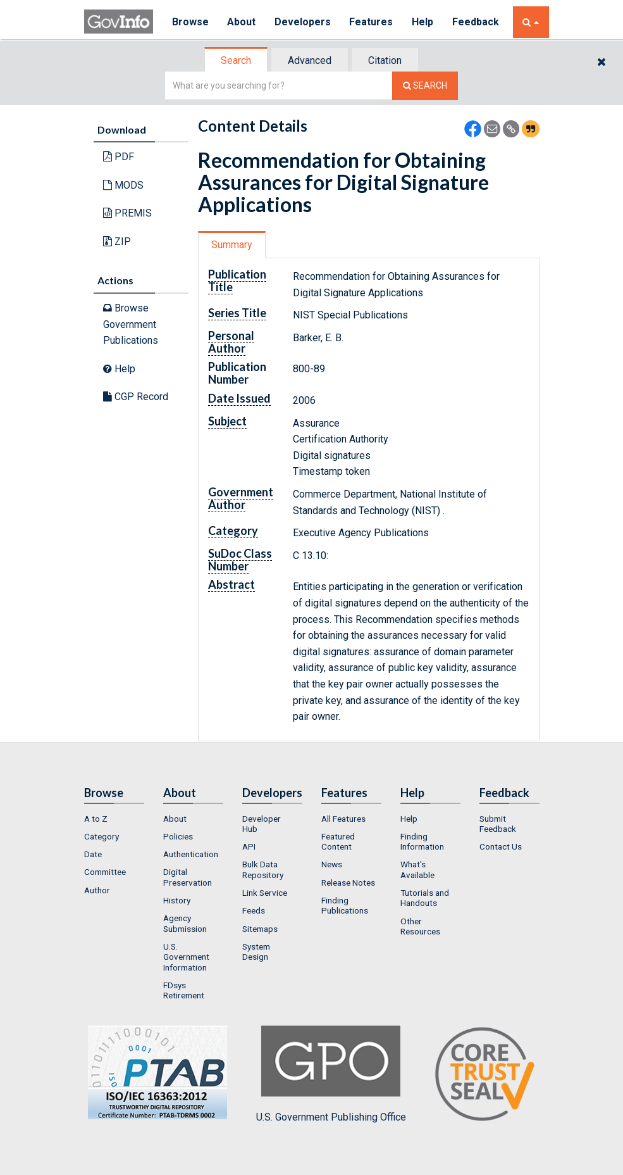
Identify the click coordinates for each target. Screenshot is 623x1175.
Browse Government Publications (130, 324)
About (242, 22)
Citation (385, 60)
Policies (178, 836)
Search (236, 60)
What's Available (417, 869)
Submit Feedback (497, 824)
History (176, 900)
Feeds (253, 910)
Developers (303, 22)
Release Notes (348, 882)
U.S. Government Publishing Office (331, 1074)
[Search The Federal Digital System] (425, 86)
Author (97, 890)
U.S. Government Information (186, 956)
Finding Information (422, 841)
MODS (123, 185)
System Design (256, 951)
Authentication (190, 854)
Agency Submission (185, 923)
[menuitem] (114, 818)
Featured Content (338, 841)
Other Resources (420, 926)
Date (93, 854)
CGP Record (135, 397)
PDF (118, 157)
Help (424, 22)
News (331, 864)
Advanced (309, 60)
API (249, 846)
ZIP (117, 242)
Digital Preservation (187, 877)
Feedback (476, 22)
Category (101, 836)
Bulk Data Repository (262, 869)
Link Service (264, 893)
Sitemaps (260, 929)
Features (372, 22)
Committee (105, 872)
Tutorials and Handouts (424, 898)
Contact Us (500, 846)
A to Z (96, 819)
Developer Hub (261, 824)
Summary (231, 245)
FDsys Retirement (183, 990)
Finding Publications (344, 905)
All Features (343, 819)
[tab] (236, 60)
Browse (190, 22)
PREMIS (127, 213)
